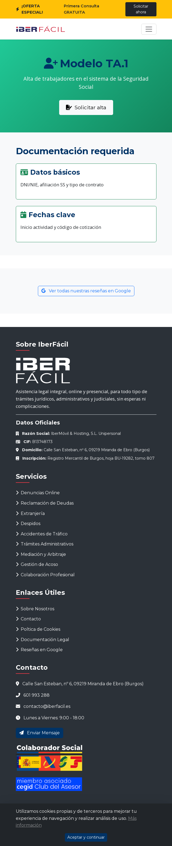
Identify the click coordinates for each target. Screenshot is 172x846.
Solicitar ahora (141, 9)
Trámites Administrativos (44, 544)
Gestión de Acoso (37, 564)
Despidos (28, 523)
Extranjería (30, 513)
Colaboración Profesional (45, 574)
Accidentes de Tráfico (42, 533)
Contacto (28, 618)
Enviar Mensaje (39, 732)
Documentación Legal (42, 639)
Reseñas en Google (39, 649)
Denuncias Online (38, 492)
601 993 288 (36, 695)
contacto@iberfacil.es (46, 706)
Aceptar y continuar (86, 837)
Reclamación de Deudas (45, 503)
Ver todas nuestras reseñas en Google (86, 290)
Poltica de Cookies (38, 629)
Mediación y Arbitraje (41, 554)
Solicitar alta (86, 107)
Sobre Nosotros (35, 608)
